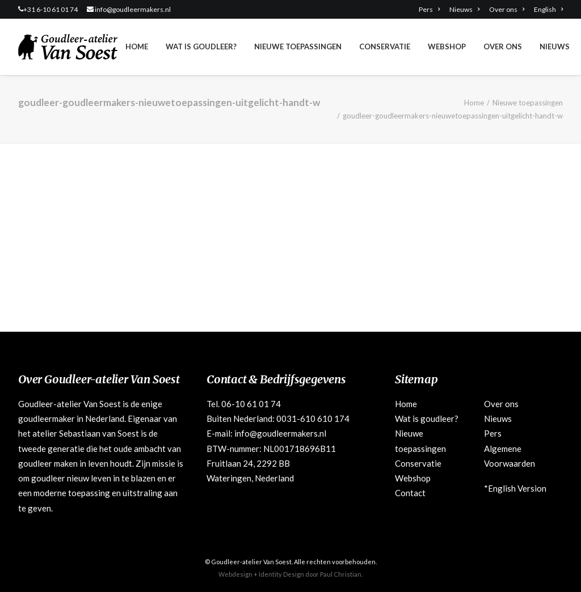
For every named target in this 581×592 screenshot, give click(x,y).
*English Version (515, 488)
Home (136, 46)
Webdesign (235, 574)
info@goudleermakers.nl (133, 9)
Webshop (447, 46)
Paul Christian (340, 574)
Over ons (506, 9)
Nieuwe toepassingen (298, 46)
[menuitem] (431, 9)
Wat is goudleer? (201, 46)
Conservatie (384, 46)
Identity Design (281, 574)
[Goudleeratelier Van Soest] (67, 47)
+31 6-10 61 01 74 (50, 9)
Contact (410, 493)
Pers (429, 9)
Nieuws (464, 9)
